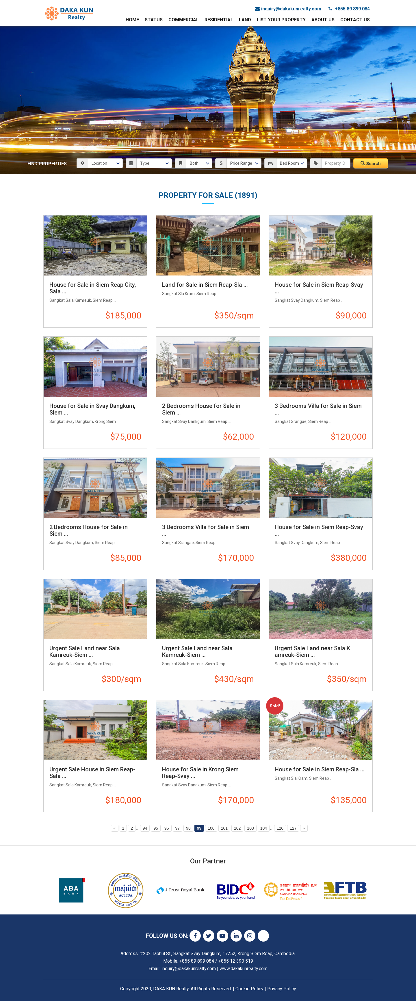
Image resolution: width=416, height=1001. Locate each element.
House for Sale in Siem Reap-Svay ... (319, 288)
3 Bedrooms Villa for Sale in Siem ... (318, 409)
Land (245, 20)
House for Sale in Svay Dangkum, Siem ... (92, 409)
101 (224, 828)
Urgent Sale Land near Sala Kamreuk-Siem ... (84, 651)
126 (280, 828)
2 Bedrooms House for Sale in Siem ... (201, 409)
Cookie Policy (249, 988)
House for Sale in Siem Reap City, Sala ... (92, 288)
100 (211, 828)
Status (154, 20)
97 (177, 828)
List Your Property (281, 20)
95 (155, 828)
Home (132, 20)
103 (250, 828)
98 (188, 828)
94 (145, 828)
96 (166, 828)
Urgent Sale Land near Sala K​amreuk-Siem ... (312, 651)
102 (237, 828)
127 (293, 828)
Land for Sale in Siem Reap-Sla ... (205, 284)
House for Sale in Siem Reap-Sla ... (320, 769)
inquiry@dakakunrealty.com (288, 9)
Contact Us (355, 20)
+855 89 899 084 (349, 9)
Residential (219, 20)
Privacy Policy (281, 988)
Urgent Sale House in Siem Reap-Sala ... (92, 772)
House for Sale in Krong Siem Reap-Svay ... (200, 772)
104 (263, 828)
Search (370, 163)
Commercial (183, 20)
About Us (323, 20)
